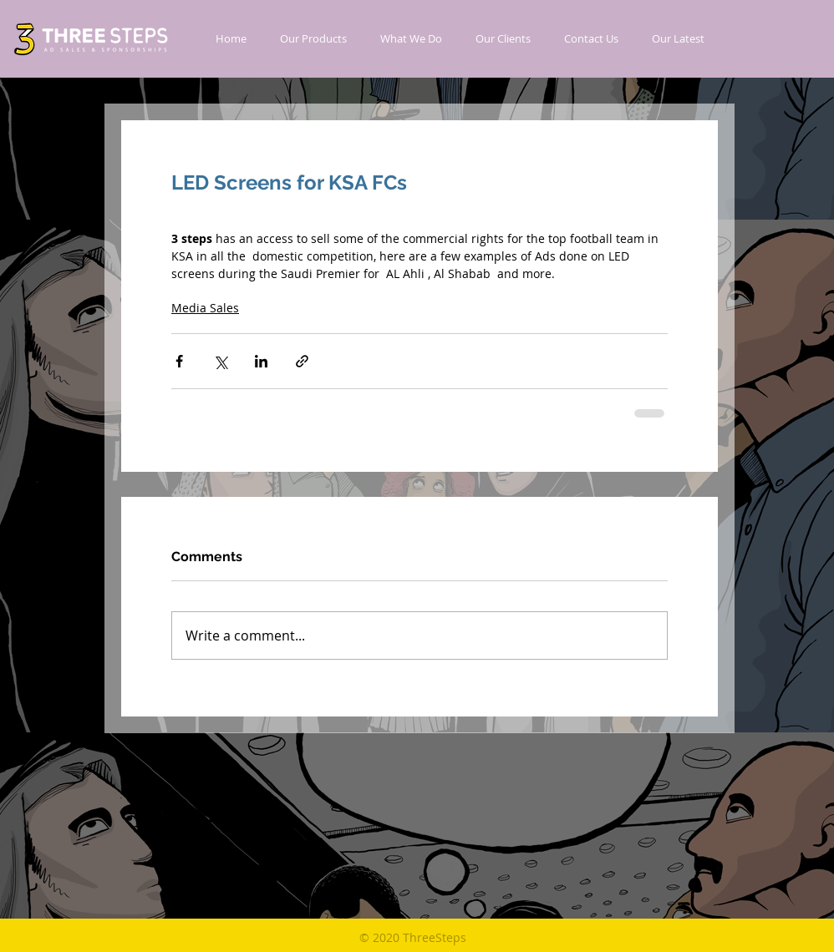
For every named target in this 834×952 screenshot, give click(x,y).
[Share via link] (302, 361)
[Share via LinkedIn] (261, 361)
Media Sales (205, 308)
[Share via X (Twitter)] (220, 361)
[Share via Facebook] (179, 361)
